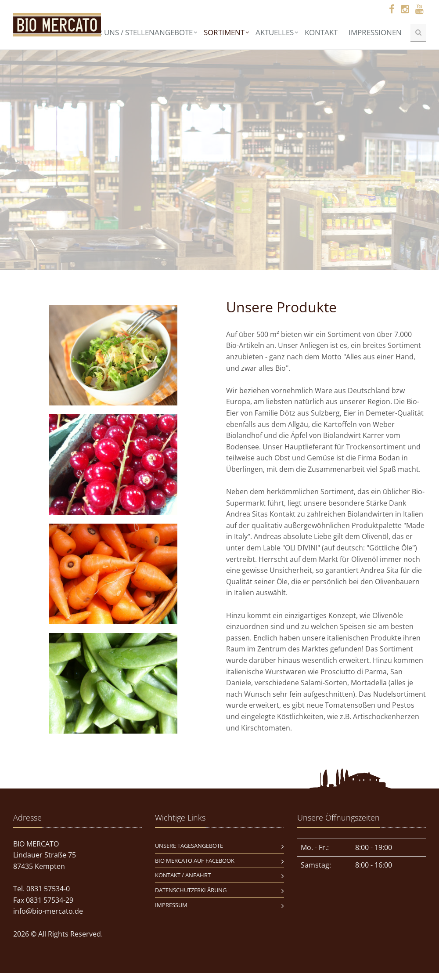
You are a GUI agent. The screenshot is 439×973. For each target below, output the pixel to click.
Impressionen (375, 32)
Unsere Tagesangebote (189, 846)
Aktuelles (274, 32)
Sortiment (224, 32)
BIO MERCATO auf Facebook (194, 860)
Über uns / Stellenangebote (138, 32)
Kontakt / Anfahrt (183, 875)
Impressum (171, 905)
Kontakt (321, 32)
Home (61, 32)
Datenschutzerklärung (191, 890)
